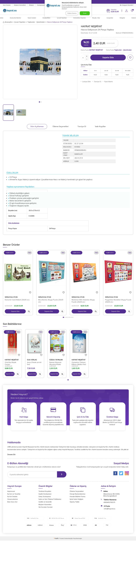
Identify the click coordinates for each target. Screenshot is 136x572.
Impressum (11, 492)
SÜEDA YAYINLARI (56, 360)
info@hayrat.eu (109, 509)
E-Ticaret (61, 539)
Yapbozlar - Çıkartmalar (36, 22)
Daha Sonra (71, 13)
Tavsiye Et (96, 82)
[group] (40, 62)
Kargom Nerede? (126, 5)
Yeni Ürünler (7, 5)
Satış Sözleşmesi (45, 497)
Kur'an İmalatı (12, 497)
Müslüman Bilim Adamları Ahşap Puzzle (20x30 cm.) (83, 301)
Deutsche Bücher (15, 18)
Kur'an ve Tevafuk (13, 495)
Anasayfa (7, 22)
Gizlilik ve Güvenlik (45, 503)
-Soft (56, 539)
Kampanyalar (41, 5)
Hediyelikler (46, 18)
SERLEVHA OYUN (11, 297)
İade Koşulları (100, 126)
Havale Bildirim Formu (77, 497)
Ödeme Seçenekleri (61, 126)
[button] (39, 102)
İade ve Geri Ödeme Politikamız (50, 500)
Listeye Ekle (86, 82)
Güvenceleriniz (12, 500)
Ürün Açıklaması (37, 126)
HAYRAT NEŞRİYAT (91, 26)
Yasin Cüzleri (32, 18)
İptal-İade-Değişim (76, 500)
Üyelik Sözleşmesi (45, 495)
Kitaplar (122, 18)
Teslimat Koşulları (45, 492)
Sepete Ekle (108, 57)
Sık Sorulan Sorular (46, 508)
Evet (84, 13)
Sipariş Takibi (74, 503)
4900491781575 (109, 503)
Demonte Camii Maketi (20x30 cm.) (17, 300)
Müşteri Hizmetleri (20, 5)
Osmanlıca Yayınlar (79, 18)
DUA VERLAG (32, 360)
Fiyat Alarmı (108, 82)
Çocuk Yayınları (62, 18)
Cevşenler (110, 18)
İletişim (31, 5)
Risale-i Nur (96, 18)
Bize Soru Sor (12, 503)
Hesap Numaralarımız (77, 495)
